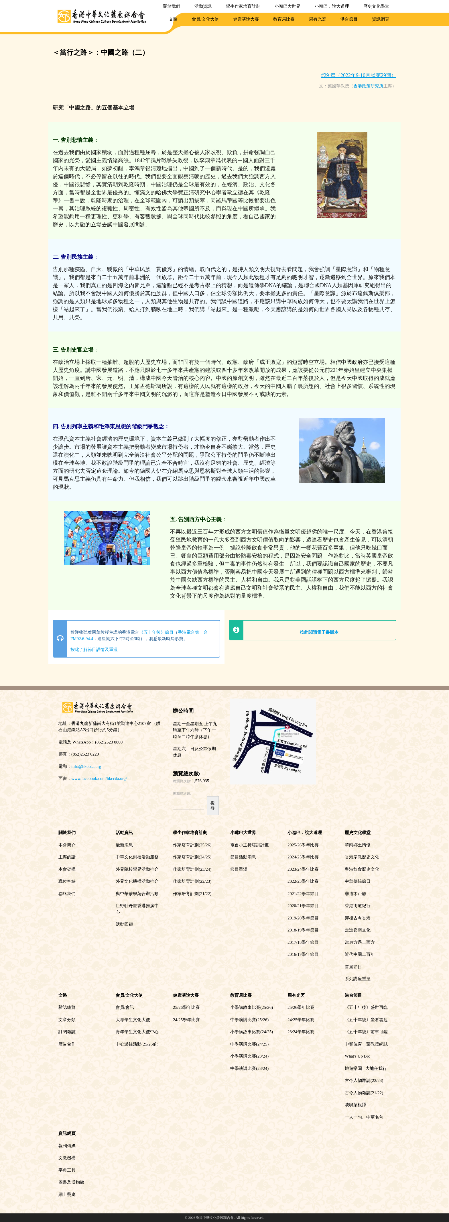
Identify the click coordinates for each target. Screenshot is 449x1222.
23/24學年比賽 (300, 1031)
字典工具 (67, 1170)
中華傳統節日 (358, 881)
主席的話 (67, 857)
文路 (173, 19)
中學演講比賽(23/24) (249, 1068)
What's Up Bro (357, 1056)
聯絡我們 (67, 893)
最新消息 (124, 845)
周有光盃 (317, 19)
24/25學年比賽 (186, 1019)
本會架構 (67, 869)
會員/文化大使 (205, 19)
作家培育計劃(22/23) (192, 881)
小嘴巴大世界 (287, 6)
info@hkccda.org (86, 766)
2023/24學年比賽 (303, 869)
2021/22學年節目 (303, 893)
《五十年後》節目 (156, 632)
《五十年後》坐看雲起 (366, 1019)
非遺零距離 (355, 893)
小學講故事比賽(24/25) (251, 1031)
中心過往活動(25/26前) (137, 1044)
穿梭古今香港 (358, 918)
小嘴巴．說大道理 (332, 6)
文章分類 (67, 1019)
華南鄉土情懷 (358, 845)
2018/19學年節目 (303, 930)
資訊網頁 (380, 19)
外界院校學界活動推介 (137, 869)
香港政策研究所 (368, 86)
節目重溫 (238, 869)
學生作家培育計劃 (243, 6)
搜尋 (212, 806)
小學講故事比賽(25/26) (251, 1007)
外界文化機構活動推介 (137, 881)
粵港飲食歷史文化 (362, 869)
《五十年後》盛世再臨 (366, 1007)
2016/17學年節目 (303, 954)
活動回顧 (124, 924)
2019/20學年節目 (303, 918)
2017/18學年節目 (303, 942)
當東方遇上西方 (360, 942)
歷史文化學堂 (376, 6)
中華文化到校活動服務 (137, 857)
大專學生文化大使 (133, 1019)
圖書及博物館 (71, 1182)
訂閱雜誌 (67, 1031)
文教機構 (67, 1158)
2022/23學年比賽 (303, 881)
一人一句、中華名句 (364, 1117)
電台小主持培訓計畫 (249, 845)
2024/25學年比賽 (303, 857)
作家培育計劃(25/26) (192, 845)
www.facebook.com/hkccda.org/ (99, 778)
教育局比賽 (284, 19)
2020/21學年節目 (303, 905)
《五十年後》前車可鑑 (366, 1031)
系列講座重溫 (358, 978)
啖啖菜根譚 (355, 1105)
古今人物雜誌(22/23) (364, 1080)
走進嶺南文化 (358, 930)
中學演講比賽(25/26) (249, 1019)
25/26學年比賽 (186, 1007)
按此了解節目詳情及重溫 (94, 649)
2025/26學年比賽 (303, 845)
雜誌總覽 (67, 1007)
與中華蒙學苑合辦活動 (137, 893)
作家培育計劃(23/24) (192, 869)
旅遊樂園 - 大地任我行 (366, 1068)
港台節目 (349, 19)
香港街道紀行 (358, 905)
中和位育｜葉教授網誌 (366, 1044)
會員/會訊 (125, 1007)
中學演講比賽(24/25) (249, 1044)
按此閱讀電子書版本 (319, 632)
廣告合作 (67, 1044)
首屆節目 (353, 966)
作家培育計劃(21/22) (192, 893)
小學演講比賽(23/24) (249, 1056)
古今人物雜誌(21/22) (364, 1092)
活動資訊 (203, 6)
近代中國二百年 (360, 954)
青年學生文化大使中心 (137, 1031)
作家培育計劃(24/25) (192, 857)
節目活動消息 (243, 857)
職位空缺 (67, 881)
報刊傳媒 (67, 1145)
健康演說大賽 (246, 19)
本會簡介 (67, 845)
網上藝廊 (67, 1194)
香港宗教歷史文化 (362, 857)
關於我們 (171, 6)
